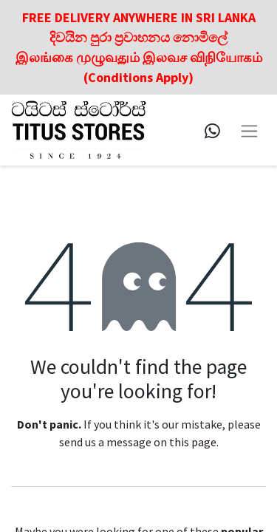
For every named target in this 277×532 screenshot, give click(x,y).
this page (192, 441)
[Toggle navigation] (249, 129)
